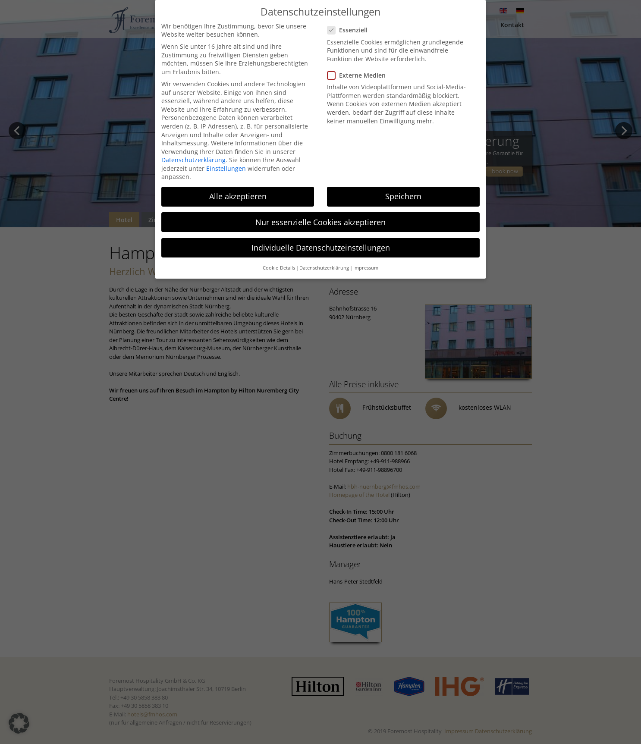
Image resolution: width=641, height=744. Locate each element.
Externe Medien (360, 75)
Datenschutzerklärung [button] (324, 268)
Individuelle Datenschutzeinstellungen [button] (320, 247)
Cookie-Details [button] (279, 268)
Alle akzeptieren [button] (238, 196)
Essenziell (351, 30)
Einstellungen (226, 168)
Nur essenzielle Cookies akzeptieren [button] (320, 222)
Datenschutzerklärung (193, 160)
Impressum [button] (365, 268)
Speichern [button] (403, 196)
